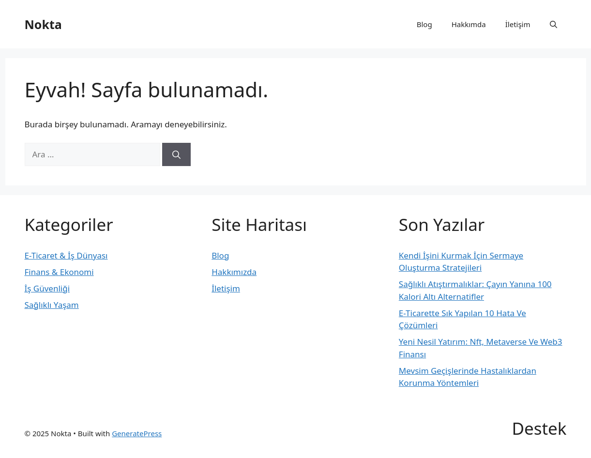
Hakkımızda (234, 271)
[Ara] (176, 154)
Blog (424, 24)
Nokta (43, 24)
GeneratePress (137, 433)
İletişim (517, 24)
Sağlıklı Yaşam (52, 304)
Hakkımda (469, 24)
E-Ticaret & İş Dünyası (66, 255)
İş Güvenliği (47, 288)
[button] (553, 24)
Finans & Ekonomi (59, 271)
